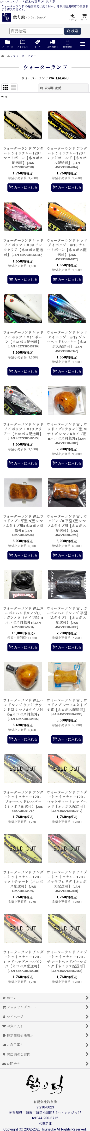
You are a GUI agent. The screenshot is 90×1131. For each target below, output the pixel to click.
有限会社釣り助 (45, 1102)
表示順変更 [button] (50, 88)
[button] (82, 44)
